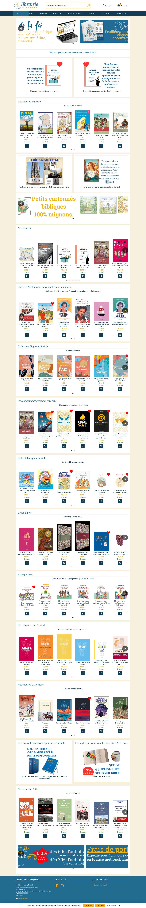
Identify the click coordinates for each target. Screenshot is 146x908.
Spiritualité (43, 13)
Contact (19, 896)
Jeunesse (91, 13)
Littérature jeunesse (75, 13)
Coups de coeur (121, 13)
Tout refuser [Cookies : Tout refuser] (100, 905)
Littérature (57, 13)
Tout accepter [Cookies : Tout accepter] (88, 905)
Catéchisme (106, 13)
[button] (126, 34)
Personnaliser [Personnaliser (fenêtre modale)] (111, 905)
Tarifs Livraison (22, 898)
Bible (31, 13)
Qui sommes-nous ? (100, 885)
